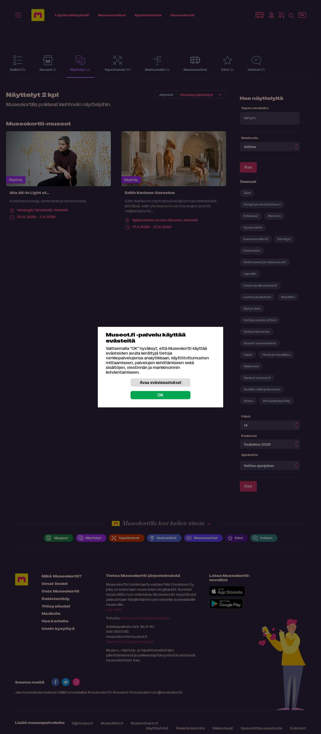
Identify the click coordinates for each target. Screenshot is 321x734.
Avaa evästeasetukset (160, 382)
